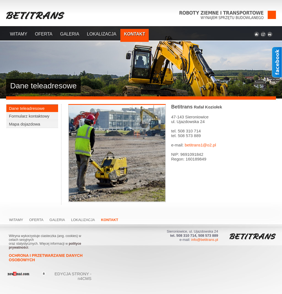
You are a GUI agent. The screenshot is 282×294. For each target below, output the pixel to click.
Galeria (69, 34)
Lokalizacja (101, 34)
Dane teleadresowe (27, 108)
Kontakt (134, 34)
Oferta (43, 34)
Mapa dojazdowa (24, 124)
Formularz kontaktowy (29, 116)
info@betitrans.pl (204, 240)
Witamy (18, 34)
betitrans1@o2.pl (200, 145)
